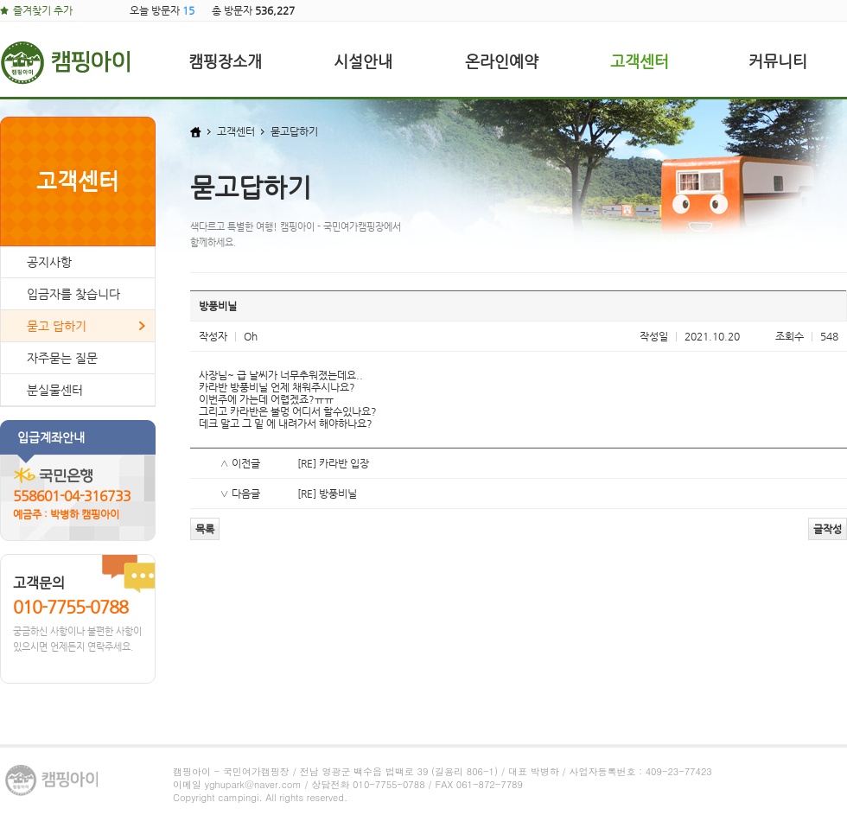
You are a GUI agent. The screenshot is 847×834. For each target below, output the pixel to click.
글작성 (827, 529)
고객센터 (639, 61)
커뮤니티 (777, 61)
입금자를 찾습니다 (73, 294)
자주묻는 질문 (62, 358)
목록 (204, 529)
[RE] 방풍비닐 (327, 493)
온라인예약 (501, 61)
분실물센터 (55, 390)
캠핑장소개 (225, 61)
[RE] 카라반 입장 (333, 463)
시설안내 (363, 61)
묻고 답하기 (56, 326)
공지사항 (49, 262)
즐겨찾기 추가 (43, 10)
